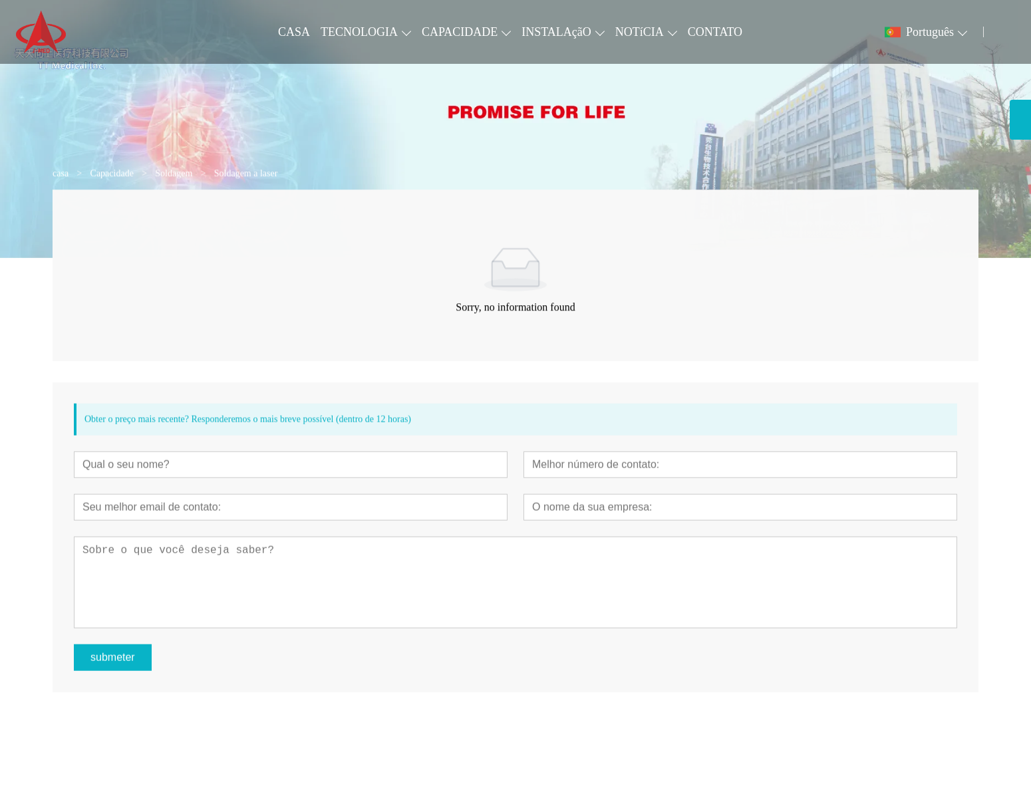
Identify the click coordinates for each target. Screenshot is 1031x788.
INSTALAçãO (556, 32)
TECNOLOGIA (359, 32)
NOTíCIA (639, 32)
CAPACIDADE (460, 32)
